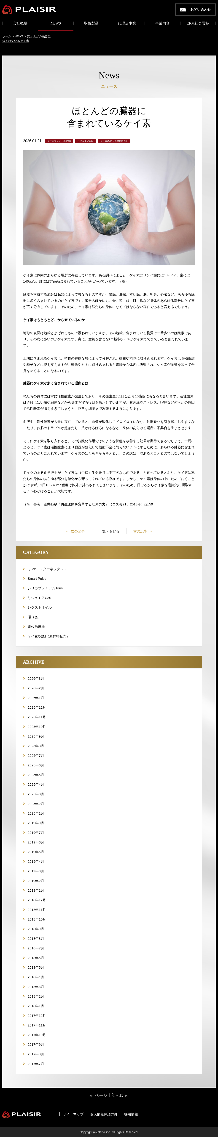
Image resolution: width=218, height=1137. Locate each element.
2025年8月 (36, 746)
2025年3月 (36, 794)
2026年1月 (36, 698)
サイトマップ (73, 1114)
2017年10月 (37, 1035)
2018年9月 (36, 929)
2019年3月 (36, 871)
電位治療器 (36, 627)
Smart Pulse (37, 578)
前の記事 (140, 531)
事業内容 (162, 23)
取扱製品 (91, 23)
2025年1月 (36, 813)
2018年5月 (36, 967)
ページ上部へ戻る (111, 1095)
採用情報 (131, 1114)
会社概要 (20, 23)
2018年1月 (36, 1006)
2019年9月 (36, 823)
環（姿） (34, 617)
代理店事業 (127, 23)
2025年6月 (36, 765)
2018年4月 (36, 977)
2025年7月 (36, 755)
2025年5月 (36, 775)
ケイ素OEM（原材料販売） (49, 636)
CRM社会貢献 (197, 23)
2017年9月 (36, 1044)
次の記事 (77, 531)
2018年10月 (37, 919)
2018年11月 (37, 910)
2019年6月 (36, 842)
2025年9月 (36, 736)
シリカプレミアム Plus (45, 588)
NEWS (56, 23)
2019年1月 (36, 890)
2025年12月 (37, 707)
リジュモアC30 (39, 598)
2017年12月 (37, 1016)
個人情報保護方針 (104, 1114)
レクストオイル (40, 607)
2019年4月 (36, 861)
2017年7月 (36, 1064)
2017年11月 (37, 1025)
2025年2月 (36, 804)
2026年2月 (36, 688)
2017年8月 (36, 1054)
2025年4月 (36, 784)
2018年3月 (36, 987)
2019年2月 (36, 881)
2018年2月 (36, 996)
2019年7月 (36, 833)
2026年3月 (36, 678)
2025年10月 (37, 727)
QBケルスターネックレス (47, 569)
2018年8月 (36, 938)
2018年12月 (37, 900)
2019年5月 (36, 852)
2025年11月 (37, 717)
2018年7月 (36, 948)
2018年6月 (36, 958)
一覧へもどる (109, 531)
